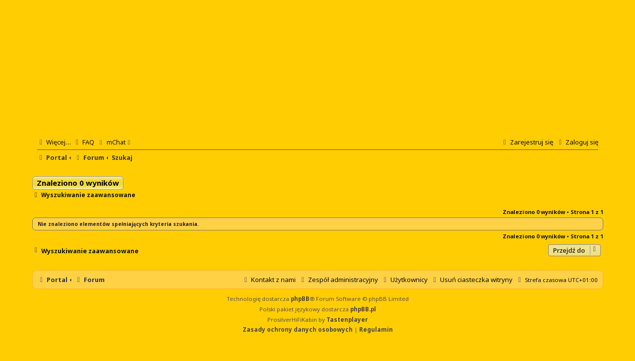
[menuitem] (83, 142)
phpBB (300, 298)
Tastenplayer (347, 319)
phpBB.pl (363, 309)
